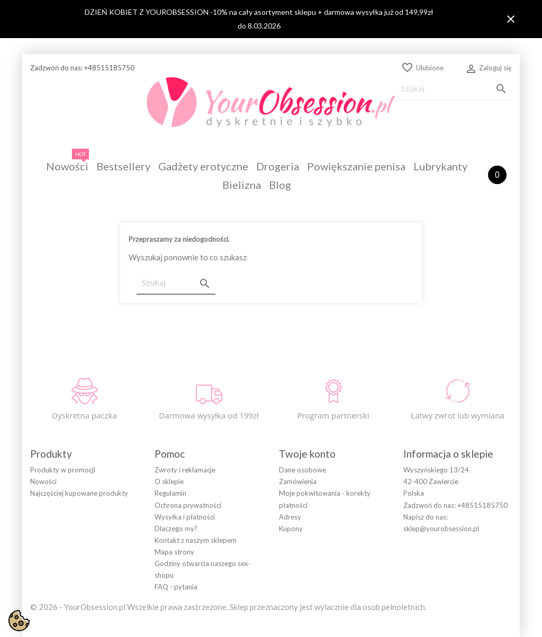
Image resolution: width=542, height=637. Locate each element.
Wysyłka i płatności (185, 517)
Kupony (291, 528)
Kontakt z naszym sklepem (196, 540)
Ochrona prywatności (188, 505)
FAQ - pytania (176, 587)
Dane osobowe (302, 470)
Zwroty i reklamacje (185, 470)
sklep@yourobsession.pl (441, 528)
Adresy (290, 517)
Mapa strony (174, 552)
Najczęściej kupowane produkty (79, 493)
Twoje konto (307, 454)
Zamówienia (298, 481)
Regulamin (170, 493)
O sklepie (169, 481)
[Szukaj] (453, 88)
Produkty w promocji (62, 470)
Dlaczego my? (176, 528)
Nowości (43, 481)
